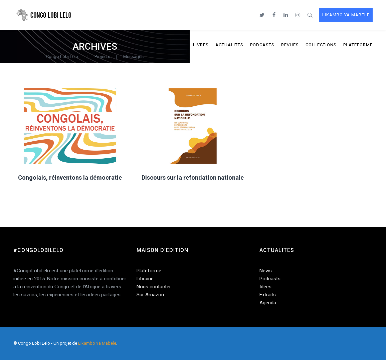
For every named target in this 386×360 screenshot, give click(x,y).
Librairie (145, 279)
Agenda (267, 303)
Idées (265, 287)
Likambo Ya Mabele (97, 343)
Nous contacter (154, 287)
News (265, 271)
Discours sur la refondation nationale (193, 177)
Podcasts (269, 279)
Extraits (267, 295)
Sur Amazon (150, 295)
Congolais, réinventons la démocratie (70, 177)
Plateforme (149, 271)
